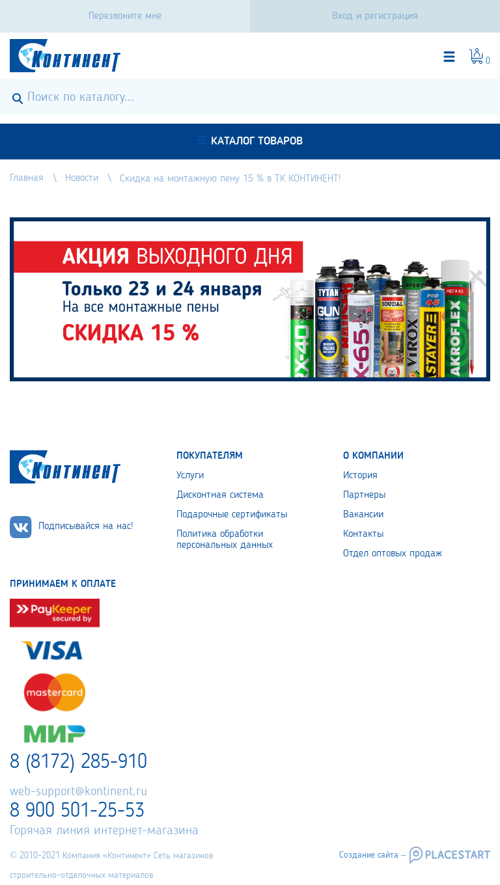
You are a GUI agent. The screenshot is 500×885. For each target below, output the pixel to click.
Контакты (363, 534)
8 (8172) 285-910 (78, 762)
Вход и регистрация (375, 16)
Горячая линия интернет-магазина (104, 830)
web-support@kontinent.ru (78, 791)
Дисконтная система (220, 495)
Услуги (190, 475)
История (360, 475)
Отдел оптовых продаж (392, 554)
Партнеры (364, 495)
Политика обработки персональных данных (224, 540)
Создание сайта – (372, 855)
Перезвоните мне (125, 16)
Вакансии (363, 515)
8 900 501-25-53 (77, 811)
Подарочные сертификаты (231, 515)
